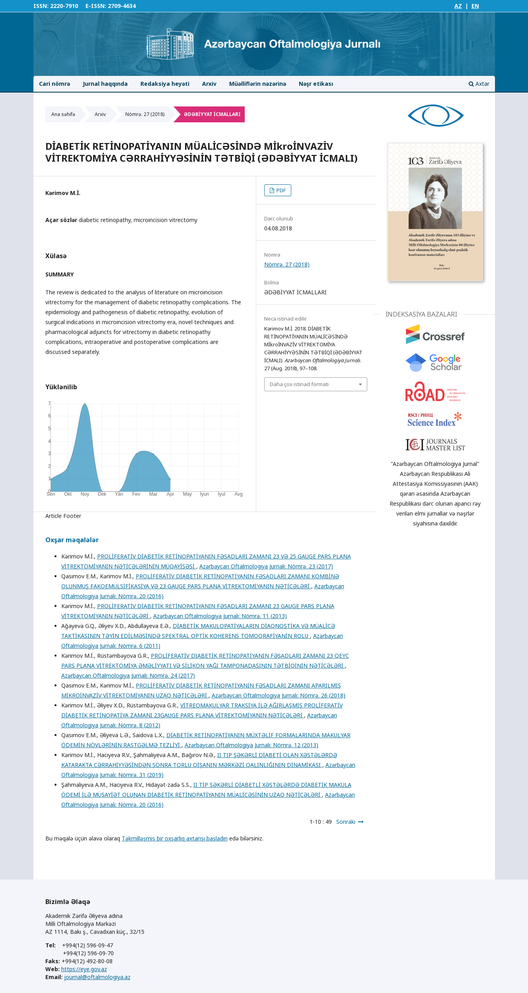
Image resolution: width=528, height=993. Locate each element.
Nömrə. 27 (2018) (144, 114)
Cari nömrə (54, 83)
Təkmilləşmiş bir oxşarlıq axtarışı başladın (175, 838)
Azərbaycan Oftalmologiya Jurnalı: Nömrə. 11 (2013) (220, 616)
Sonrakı (345, 821)
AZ (458, 6)
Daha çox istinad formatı (299, 384)
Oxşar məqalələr (72, 539)
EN (475, 6)
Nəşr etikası (316, 83)
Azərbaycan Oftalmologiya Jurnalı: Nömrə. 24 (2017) (128, 675)
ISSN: (41, 6)
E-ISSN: (96, 6)
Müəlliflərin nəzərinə (257, 83)
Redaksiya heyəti (164, 83)
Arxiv (209, 83)
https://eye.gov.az (84, 969)
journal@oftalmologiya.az (97, 977)
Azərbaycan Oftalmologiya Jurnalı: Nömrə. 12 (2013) (251, 745)
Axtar (479, 83)
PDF (280, 190)
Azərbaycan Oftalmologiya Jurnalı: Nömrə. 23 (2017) (266, 566)
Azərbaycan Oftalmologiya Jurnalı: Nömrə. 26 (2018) (278, 695)
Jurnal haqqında (105, 83)
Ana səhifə (63, 114)
